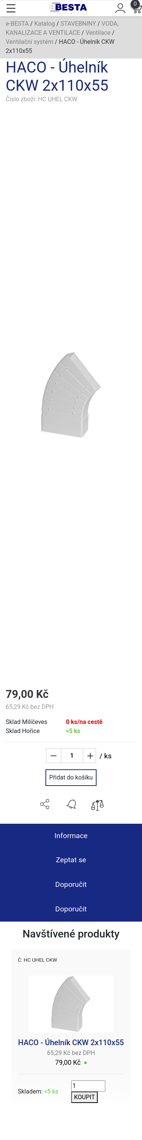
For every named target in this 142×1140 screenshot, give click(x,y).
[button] (44, 804)
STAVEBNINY (78, 23)
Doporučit (71, 884)
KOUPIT (84, 1097)
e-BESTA (17, 23)
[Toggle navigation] (11, 8)
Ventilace (98, 32)
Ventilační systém (29, 41)
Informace (71, 835)
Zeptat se (71, 859)
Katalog (44, 23)
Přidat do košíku (71, 777)
